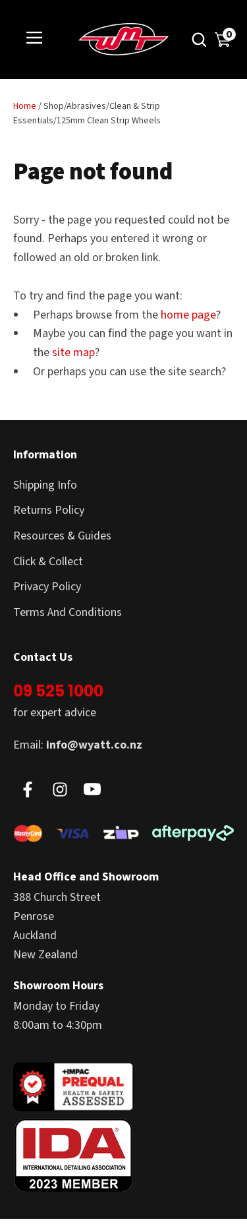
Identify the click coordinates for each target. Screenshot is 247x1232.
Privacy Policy (47, 586)
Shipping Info (45, 485)
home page (188, 315)
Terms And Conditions (67, 612)
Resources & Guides (62, 536)
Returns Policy (48, 510)
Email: (77, 745)
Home (24, 106)
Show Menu (34, 39)
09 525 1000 (58, 691)
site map (73, 352)
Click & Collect (48, 561)
